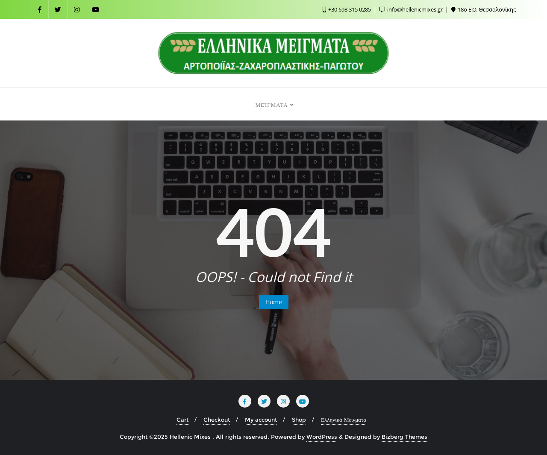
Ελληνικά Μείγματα (343, 419)
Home (273, 302)
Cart (182, 419)
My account (261, 419)
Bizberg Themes (404, 436)
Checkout (216, 419)
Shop (299, 419)
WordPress (321, 436)
